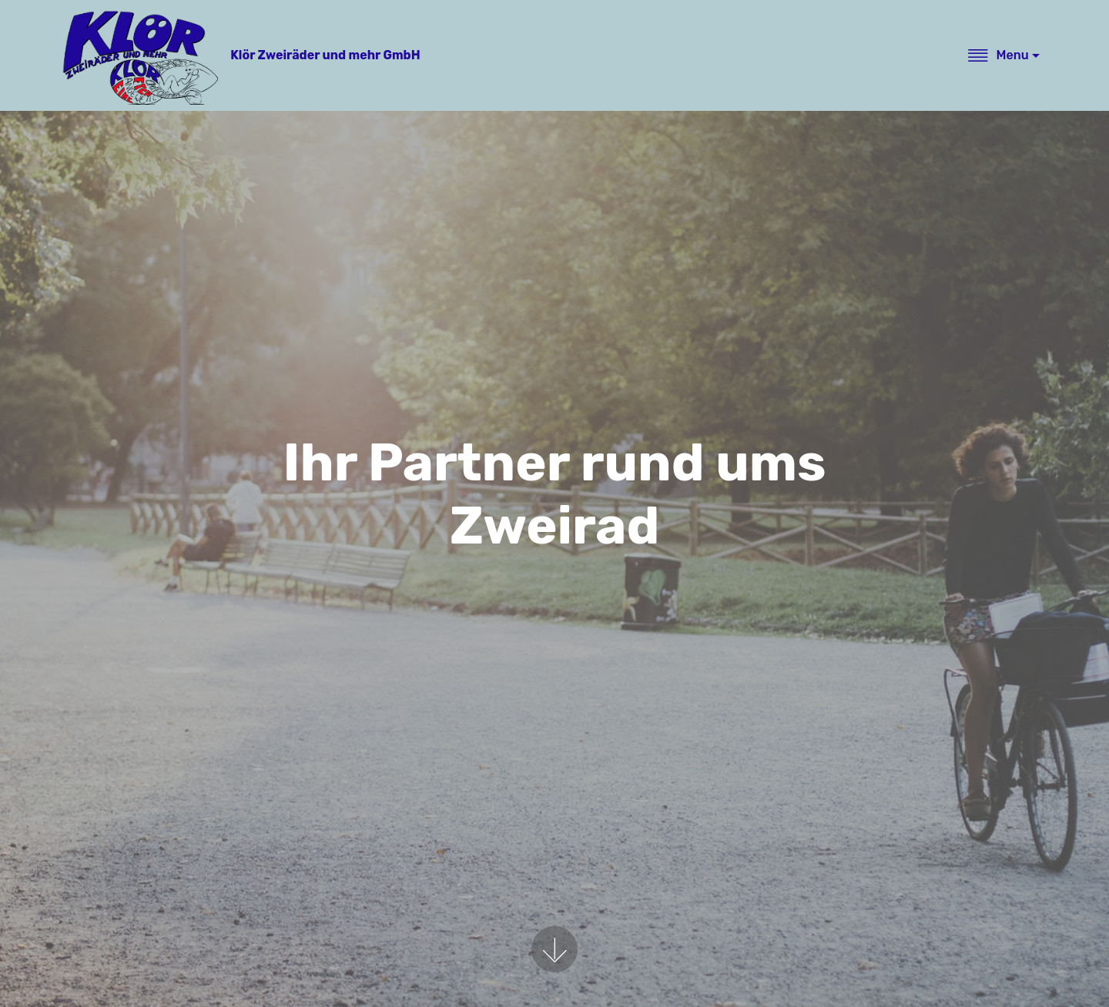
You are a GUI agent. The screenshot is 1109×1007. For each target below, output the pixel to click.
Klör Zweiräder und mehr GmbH (325, 55)
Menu (998, 55)
